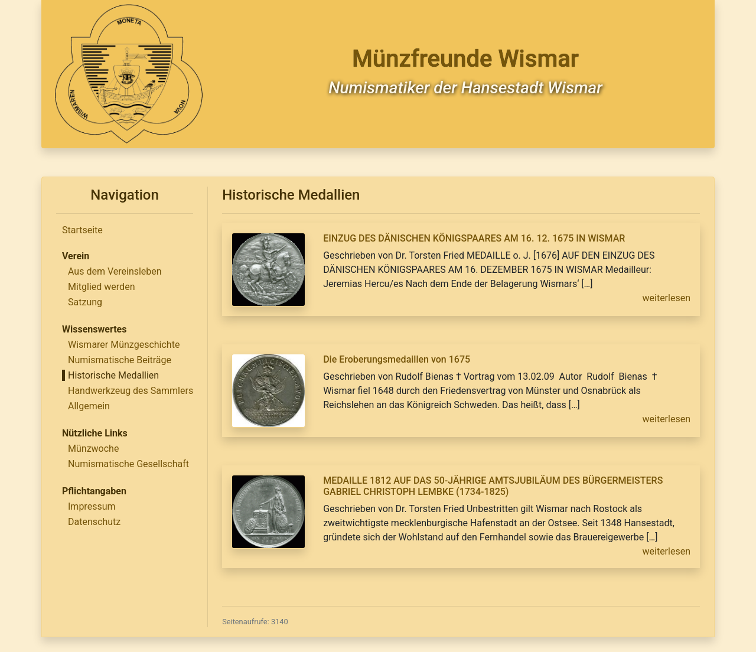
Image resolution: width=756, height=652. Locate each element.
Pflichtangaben (94, 491)
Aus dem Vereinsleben (115, 271)
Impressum (92, 506)
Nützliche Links (95, 433)
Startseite (82, 230)
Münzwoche (93, 448)
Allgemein (89, 406)
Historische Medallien (113, 375)
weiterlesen (667, 298)
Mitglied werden (101, 286)
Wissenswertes (94, 329)
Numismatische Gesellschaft (128, 464)
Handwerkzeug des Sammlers (130, 390)
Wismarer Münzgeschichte (124, 344)
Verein (75, 256)
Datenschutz (94, 521)
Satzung (85, 302)
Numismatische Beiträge (119, 360)
